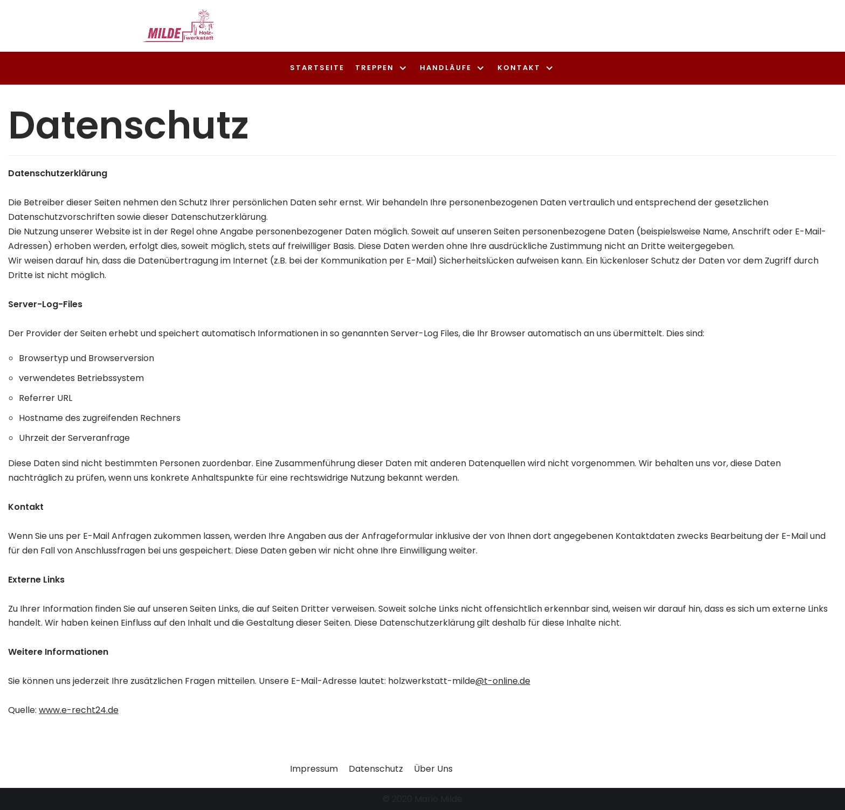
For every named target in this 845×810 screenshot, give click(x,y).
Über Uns (433, 769)
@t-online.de (502, 681)
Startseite (317, 68)
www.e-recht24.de (79, 710)
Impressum (314, 769)
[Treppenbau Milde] (177, 26)
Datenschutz (376, 769)
